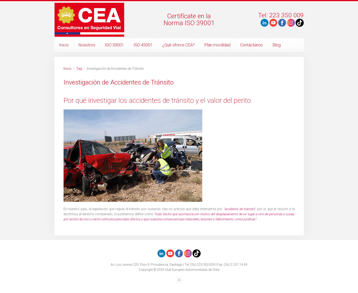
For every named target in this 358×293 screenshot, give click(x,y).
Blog (276, 44)
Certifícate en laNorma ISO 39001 (189, 19)
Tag (79, 68)
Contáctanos (251, 44)
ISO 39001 (114, 44)
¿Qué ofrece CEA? (178, 44)
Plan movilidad (217, 44)
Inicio (64, 44)
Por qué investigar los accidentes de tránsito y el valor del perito (157, 100)
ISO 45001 (143, 44)
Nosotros (86, 44)
